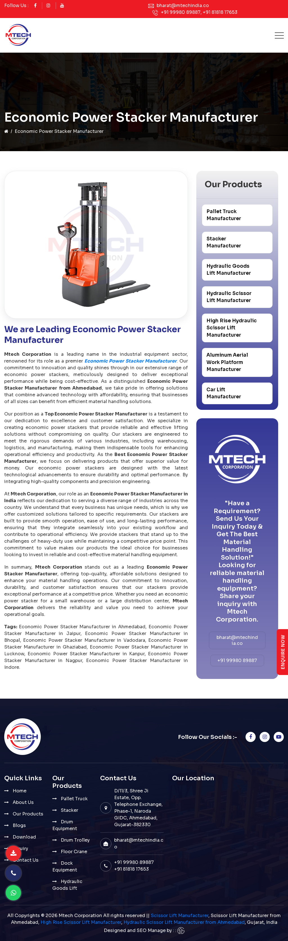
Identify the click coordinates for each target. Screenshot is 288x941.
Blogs (19, 825)
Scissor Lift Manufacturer (179, 915)
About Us (23, 802)
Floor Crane (74, 852)
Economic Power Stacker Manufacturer (130, 361)
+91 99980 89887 (181, 12)
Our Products (28, 814)
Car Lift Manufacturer (223, 393)
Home (19, 791)
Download (24, 837)
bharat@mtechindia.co (183, 5)
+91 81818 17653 (220, 12)
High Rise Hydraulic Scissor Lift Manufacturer (231, 328)
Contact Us (26, 860)
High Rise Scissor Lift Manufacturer (80, 922)
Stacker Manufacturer (223, 242)
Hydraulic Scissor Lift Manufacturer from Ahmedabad (184, 922)
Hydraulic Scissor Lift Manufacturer (228, 297)
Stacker (69, 810)
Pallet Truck (74, 799)
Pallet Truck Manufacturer (223, 215)
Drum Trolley (75, 840)
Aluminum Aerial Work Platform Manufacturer (227, 362)
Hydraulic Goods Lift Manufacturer (228, 269)
